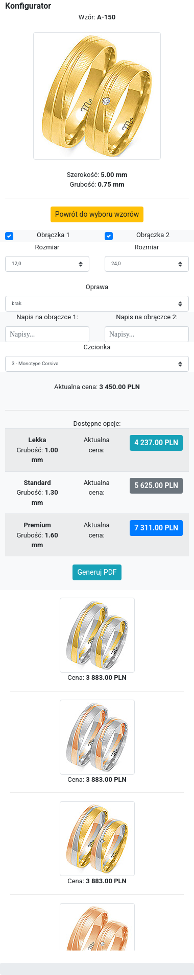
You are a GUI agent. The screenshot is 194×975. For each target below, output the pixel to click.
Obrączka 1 (53, 235)
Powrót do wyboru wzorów (97, 214)
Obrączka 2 (152, 235)
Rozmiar (47, 247)
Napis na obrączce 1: (47, 317)
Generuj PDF (96, 572)
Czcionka (96, 347)
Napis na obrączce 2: (147, 317)
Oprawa (97, 287)
